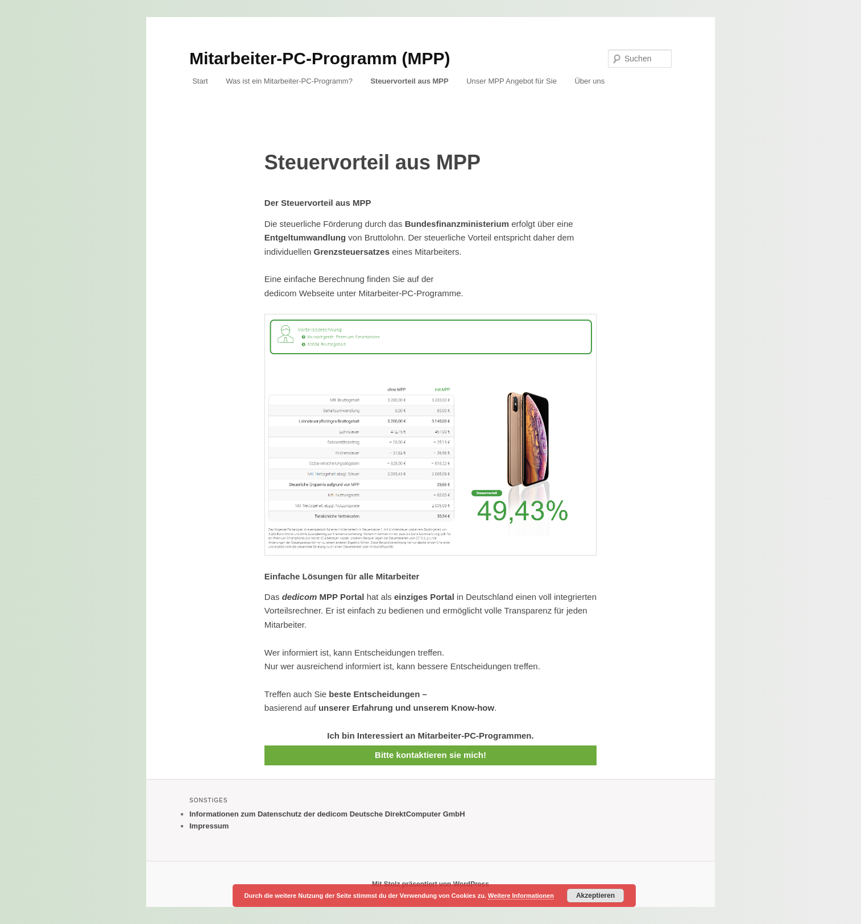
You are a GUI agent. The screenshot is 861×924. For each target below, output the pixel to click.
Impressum (209, 826)
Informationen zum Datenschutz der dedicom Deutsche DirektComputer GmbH (327, 814)
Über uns (589, 81)
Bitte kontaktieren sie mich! (430, 755)
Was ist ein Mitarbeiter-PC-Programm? (289, 81)
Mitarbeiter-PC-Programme (410, 293)
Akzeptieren (595, 896)
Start (200, 81)
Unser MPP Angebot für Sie (511, 81)
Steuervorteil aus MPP (409, 81)
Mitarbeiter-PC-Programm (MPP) (319, 58)
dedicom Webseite (299, 293)
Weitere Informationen (521, 895)
